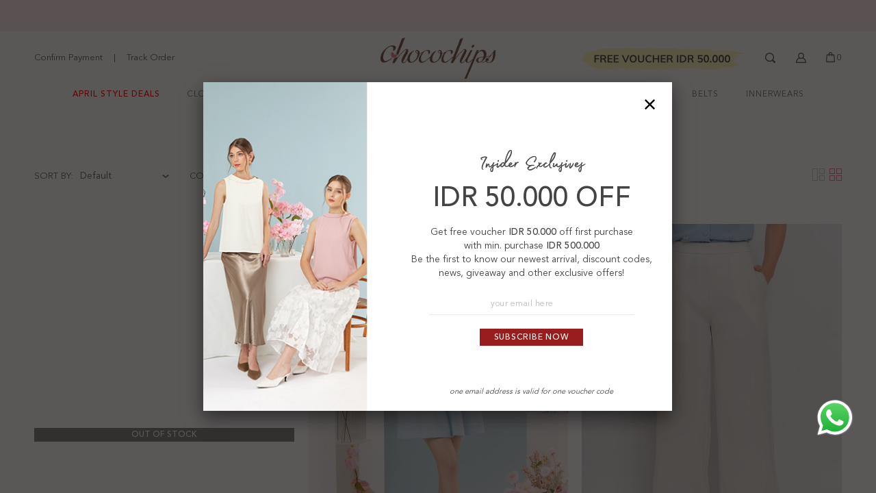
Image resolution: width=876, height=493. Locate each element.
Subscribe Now (531, 337)
